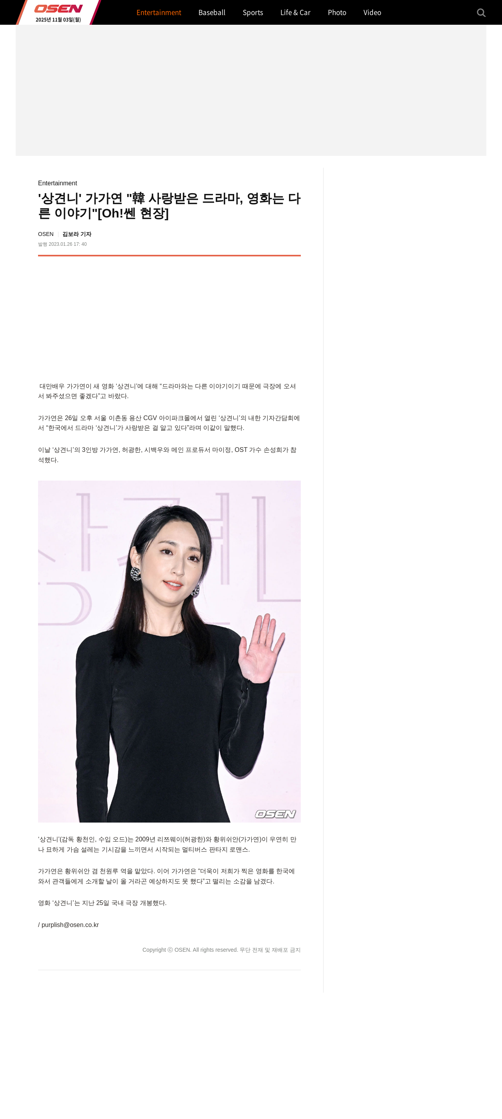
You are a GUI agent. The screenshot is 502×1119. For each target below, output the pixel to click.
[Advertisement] (235, 317)
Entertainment (57, 183)
